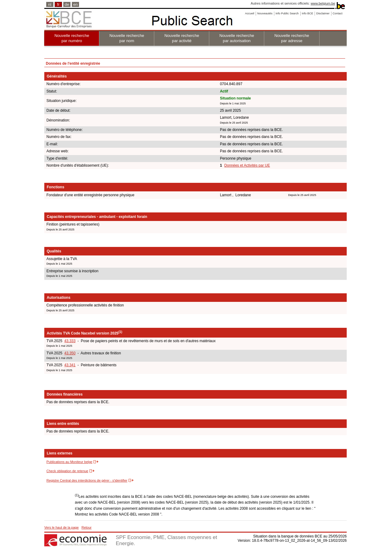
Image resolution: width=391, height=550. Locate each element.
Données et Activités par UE (247, 165)
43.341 (69, 365)
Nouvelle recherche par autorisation (236, 38)
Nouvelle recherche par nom (126, 38)
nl (49, 4)
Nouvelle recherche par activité (181, 38)
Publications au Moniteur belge (69, 462)
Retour (87, 527)
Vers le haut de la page (61, 527)
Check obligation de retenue (67, 471)
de (67, 4)
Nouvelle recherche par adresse (291, 38)
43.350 (69, 353)
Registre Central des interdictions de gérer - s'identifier (86, 480)
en (75, 4)
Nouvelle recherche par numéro (71, 38)
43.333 (69, 341)
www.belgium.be (323, 3)
